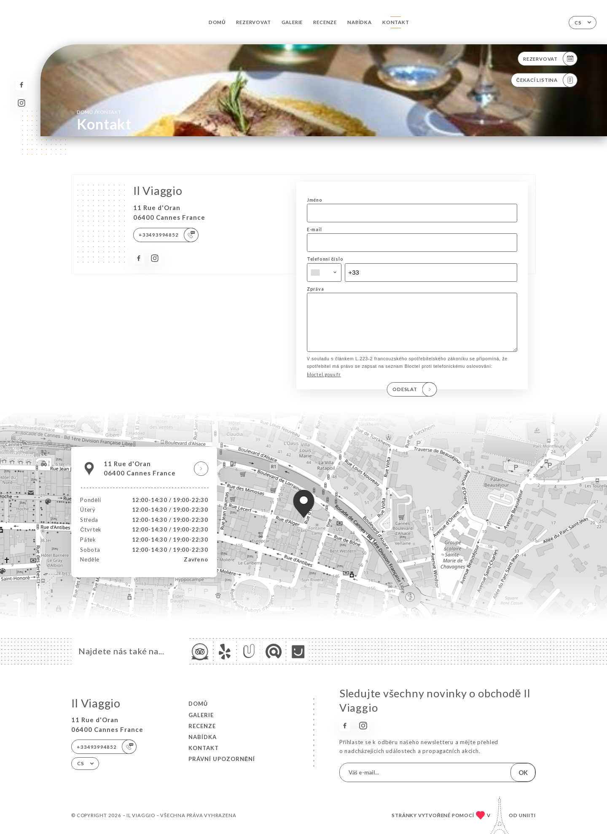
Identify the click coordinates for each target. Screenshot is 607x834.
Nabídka (359, 22)
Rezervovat (253, 22)
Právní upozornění (221, 759)
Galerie (292, 22)
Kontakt (395, 22)
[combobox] (324, 272)
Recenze (325, 22)
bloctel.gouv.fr (324, 386)
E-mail (314, 229)
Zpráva (315, 288)
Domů (217, 22)
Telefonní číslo (325, 259)
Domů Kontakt (99, 111)
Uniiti (527, 815)
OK (523, 772)
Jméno (314, 199)
